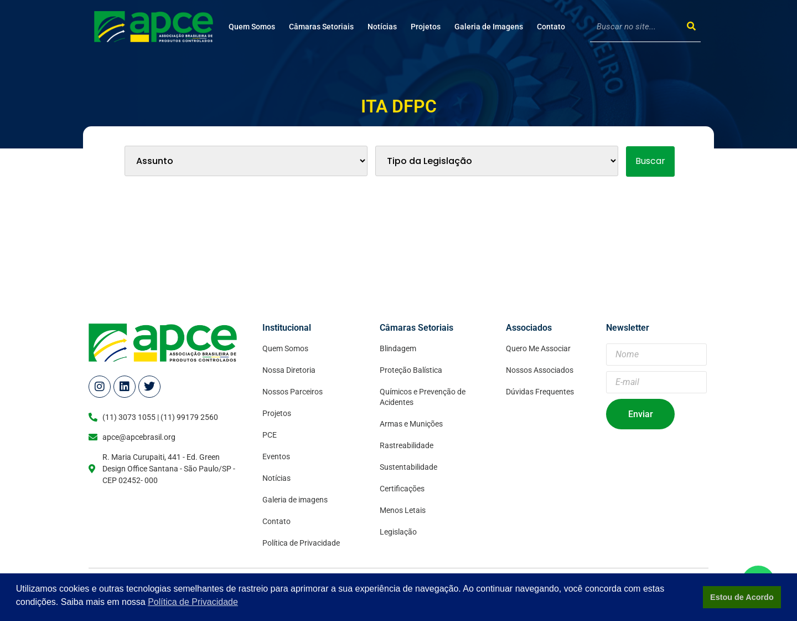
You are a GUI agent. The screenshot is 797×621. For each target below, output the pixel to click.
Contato (551, 26)
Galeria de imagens (295, 499)
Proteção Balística (411, 370)
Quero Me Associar (538, 348)
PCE (269, 434)
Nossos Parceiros (292, 391)
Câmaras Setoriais (321, 26)
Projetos (426, 26)
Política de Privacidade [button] (193, 602)
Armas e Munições (411, 423)
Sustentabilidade (408, 467)
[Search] (691, 26)
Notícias (382, 26)
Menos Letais (403, 510)
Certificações (402, 488)
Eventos (276, 456)
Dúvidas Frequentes (540, 391)
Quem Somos (252, 26)
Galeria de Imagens (488, 26)
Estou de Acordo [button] (742, 597)
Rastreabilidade (406, 445)
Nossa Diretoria (288, 370)
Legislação (398, 531)
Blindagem (398, 348)
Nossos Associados (539, 370)
